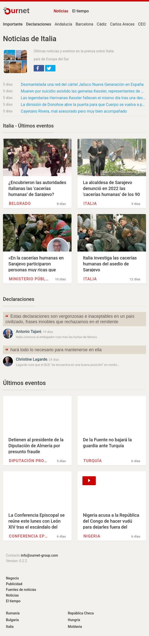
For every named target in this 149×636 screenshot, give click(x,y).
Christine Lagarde (31, 359)
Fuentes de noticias (21, 590)
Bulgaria (12, 620)
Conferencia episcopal (29, 536)
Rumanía (13, 613)
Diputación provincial (29, 460)
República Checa (81, 613)
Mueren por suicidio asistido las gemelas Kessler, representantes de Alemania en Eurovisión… (83, 91)
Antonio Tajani (28, 331)
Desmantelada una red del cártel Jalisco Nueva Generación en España (82, 84)
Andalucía (63, 24)
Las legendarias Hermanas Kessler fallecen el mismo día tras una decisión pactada (83, 97)
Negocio (12, 578)
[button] (39, 68)
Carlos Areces (122, 24)
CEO (142, 24)
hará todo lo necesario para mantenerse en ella (53, 350)
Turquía (92, 460)
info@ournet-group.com (39, 555)
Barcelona (84, 24)
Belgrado (20, 203)
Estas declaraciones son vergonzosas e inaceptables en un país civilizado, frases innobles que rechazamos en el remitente (69, 318)
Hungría (74, 620)
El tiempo (80, 11)
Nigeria (91, 536)
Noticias (61, 11)
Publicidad (14, 584)
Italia (90, 203)
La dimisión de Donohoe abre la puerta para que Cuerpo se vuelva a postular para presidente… (83, 104)
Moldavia (75, 627)
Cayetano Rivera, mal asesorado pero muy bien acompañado (74, 111)
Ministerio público (29, 279)
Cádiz (102, 24)
